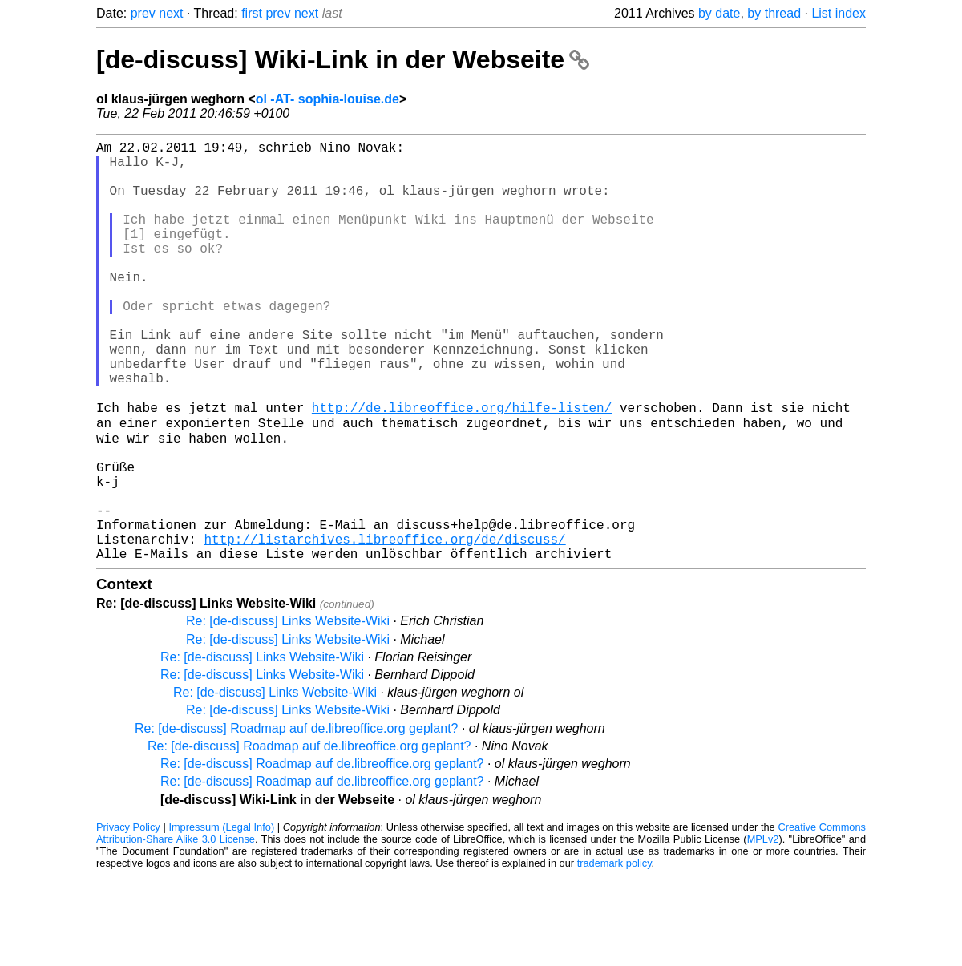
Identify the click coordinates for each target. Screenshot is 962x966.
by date (719, 13)
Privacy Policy (128, 917)
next (171, 13)
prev (143, 13)
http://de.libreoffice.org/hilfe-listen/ (462, 467)
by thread (774, 13)
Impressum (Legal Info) (221, 917)
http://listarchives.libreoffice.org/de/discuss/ (384, 626)
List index (838, 13)
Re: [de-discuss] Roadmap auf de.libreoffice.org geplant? (297, 819)
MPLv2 (763, 930)
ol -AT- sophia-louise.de (327, 99)
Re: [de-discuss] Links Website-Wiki (288, 711)
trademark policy (614, 954)
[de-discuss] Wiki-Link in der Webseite (342, 59)
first (251, 13)
